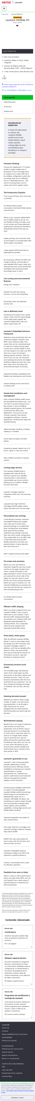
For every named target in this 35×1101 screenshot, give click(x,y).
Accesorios (7, 107)
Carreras (5, 1031)
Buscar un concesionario (10, 1058)
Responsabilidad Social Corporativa (14, 1034)
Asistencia (8, 111)
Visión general (9, 97)
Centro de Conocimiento (13, 1063)
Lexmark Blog (7, 1076)
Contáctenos (7, 1046)
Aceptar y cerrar (17, 1098)
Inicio (24, 2)
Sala (3, 1067)
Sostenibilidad (7, 1037)
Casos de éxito (7, 1070)
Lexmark (5, 1025)
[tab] (17, 97)
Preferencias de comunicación (12, 1049)
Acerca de (5, 1028)
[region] (17, 1091)
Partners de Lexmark (9, 1041)
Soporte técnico (7, 1052)
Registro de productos (10, 1055)
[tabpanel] (17, 503)
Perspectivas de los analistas (12, 1073)
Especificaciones (9, 102)
